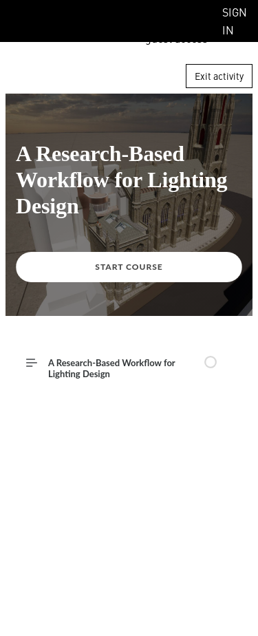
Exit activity (219, 76)
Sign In (234, 20)
